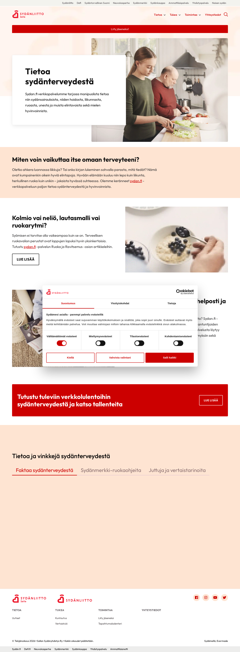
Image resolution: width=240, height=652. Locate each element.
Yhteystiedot (213, 14)
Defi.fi (27, 649)
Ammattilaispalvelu (179, 2)
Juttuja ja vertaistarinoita (177, 470)
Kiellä (70, 357)
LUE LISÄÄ (26, 259)
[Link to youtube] (215, 597)
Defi (79, 2)
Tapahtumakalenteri (110, 623)
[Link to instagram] (205, 597)
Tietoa (158, 14)
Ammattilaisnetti (119, 649)
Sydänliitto (67, 2)
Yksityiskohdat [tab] (120, 303)
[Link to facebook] (196, 597)
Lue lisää (211, 400)
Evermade (222, 640)
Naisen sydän (219, 2)
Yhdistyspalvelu (200, 2)
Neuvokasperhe (121, 2)
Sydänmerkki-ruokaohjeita (111, 470)
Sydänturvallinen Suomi (97, 2)
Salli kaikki (169, 357)
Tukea (173, 14)
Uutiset (16, 618)
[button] (226, 15)
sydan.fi (136, 181)
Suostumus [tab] (68, 303)
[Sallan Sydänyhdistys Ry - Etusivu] (29, 598)
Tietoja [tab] (172, 303)
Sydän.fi (16, 649)
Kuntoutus (61, 618)
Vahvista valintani (120, 357)
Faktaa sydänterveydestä (44, 470)
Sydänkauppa (157, 2)
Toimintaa (191, 14)
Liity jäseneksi (106, 618)
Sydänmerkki (140, 2)
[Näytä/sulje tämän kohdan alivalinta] (164, 15)
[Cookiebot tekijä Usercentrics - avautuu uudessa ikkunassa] (179, 292)
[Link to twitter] (224, 597)
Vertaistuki (61, 623)
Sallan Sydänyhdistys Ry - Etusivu (39, 14)
